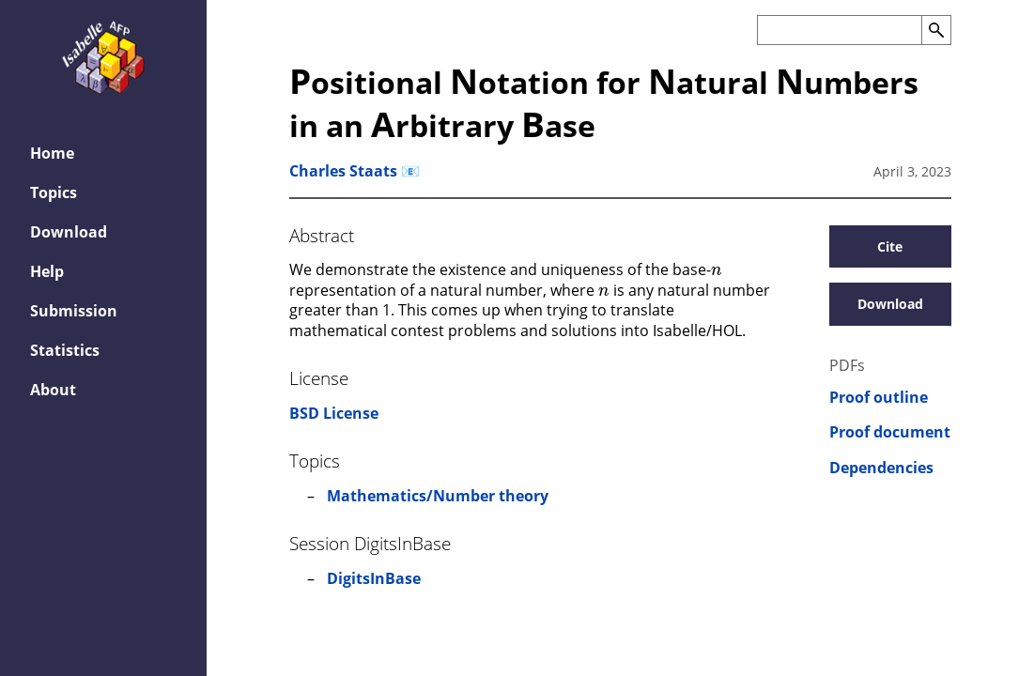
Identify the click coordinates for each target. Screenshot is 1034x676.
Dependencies (881, 468)
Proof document (889, 432)
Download (68, 232)
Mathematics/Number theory (437, 495)
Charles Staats (343, 171)
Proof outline (878, 397)
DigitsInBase (374, 578)
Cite (890, 246)
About (53, 389)
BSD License (333, 413)
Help (47, 271)
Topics (53, 192)
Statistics (65, 350)
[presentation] (716, 268)
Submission (73, 310)
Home (52, 153)
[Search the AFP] (839, 30)
